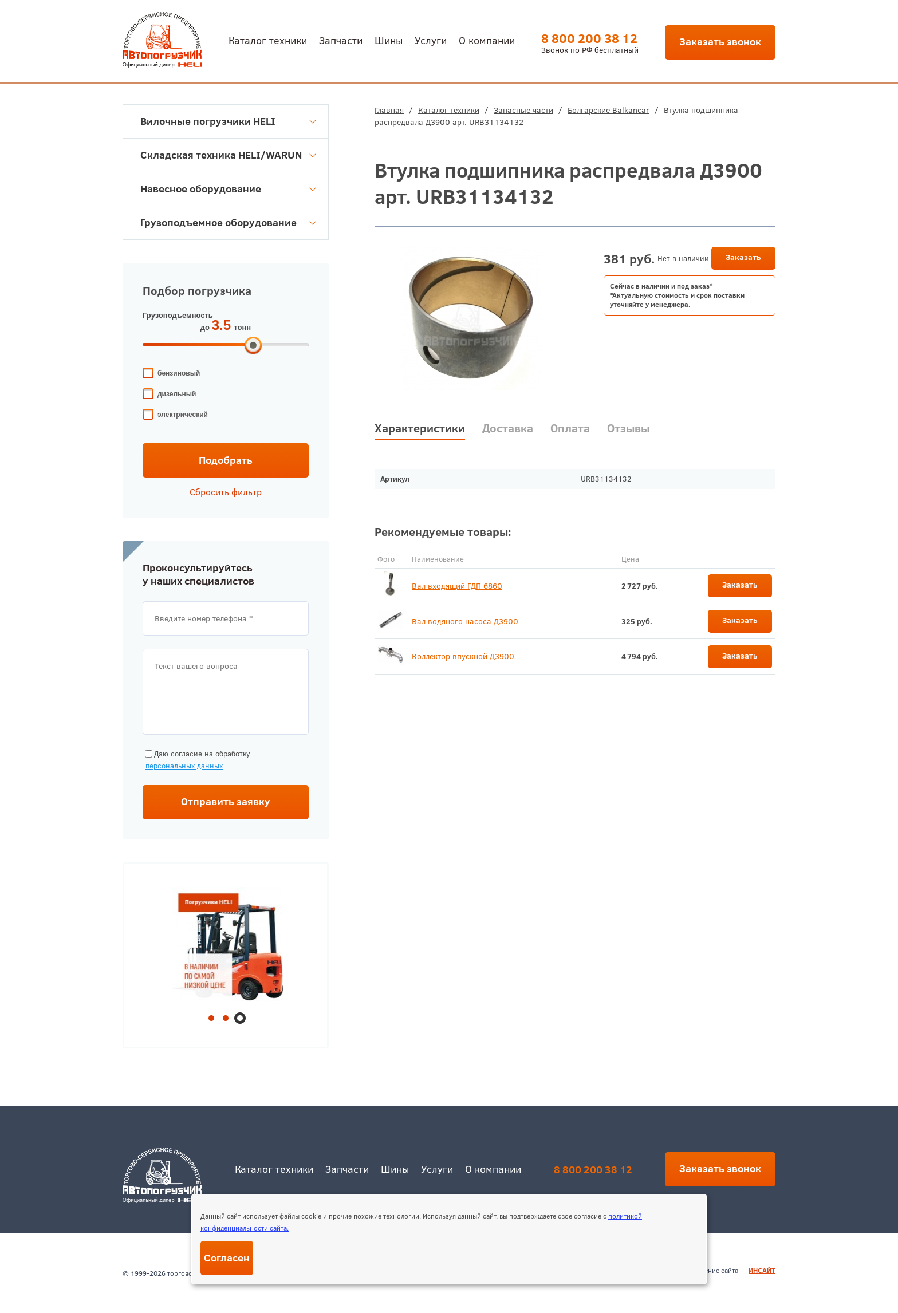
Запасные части (523, 110)
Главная (389, 110)
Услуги (431, 39)
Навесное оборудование (228, 189)
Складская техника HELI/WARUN (228, 155)
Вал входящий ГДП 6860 (457, 586)
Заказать (743, 257)
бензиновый (178, 373)
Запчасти (341, 39)
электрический (182, 415)
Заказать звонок (720, 41)
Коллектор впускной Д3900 (463, 656)
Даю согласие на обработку (196, 760)
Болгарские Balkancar (608, 110)
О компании (487, 39)
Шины (389, 39)
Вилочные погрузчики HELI (228, 121)
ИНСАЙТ (762, 1270)
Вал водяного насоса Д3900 (465, 621)
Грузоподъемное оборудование (228, 222)
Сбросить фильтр (226, 492)
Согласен (227, 1258)
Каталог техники (268, 39)
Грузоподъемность (178, 315)
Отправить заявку (225, 801)
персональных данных (184, 765)
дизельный (176, 394)
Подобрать (226, 460)
